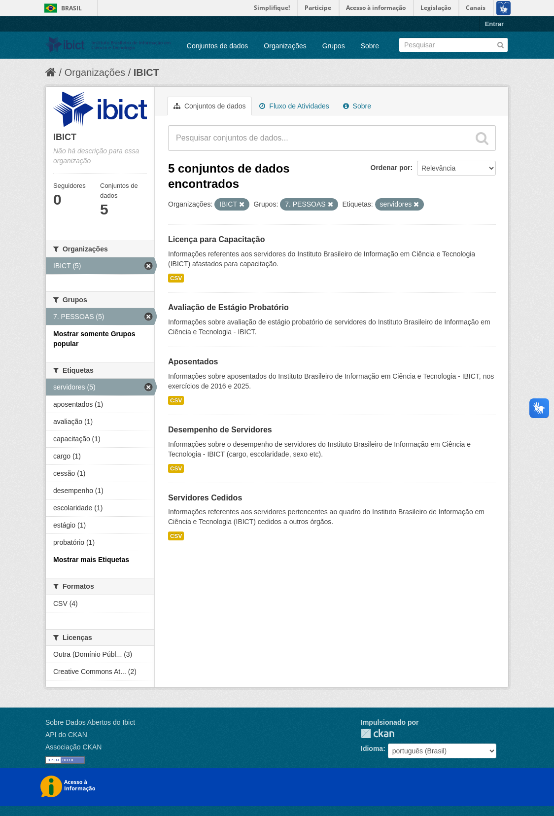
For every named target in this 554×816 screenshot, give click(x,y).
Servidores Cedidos (205, 498)
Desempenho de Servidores (220, 430)
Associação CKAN (73, 747)
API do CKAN (66, 735)
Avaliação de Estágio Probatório (228, 307)
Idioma (372, 748)
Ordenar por (391, 168)
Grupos (333, 46)
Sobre (370, 46)
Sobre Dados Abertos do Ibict (90, 722)
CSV (176, 278)
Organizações (285, 46)
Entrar (494, 24)
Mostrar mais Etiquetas (91, 560)
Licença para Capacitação (216, 239)
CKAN (377, 733)
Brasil (71, 8)
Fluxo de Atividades (294, 106)
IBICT (146, 72)
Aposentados (193, 361)
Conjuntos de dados (217, 46)
